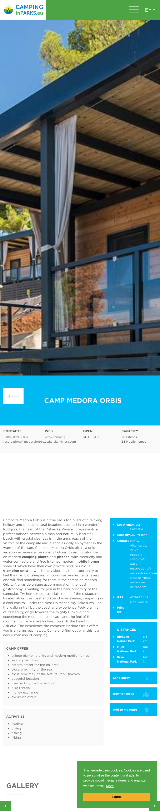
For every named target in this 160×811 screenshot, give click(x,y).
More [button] (110, 786)
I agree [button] (116, 796)
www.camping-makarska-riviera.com (141, 582)
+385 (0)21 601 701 (16, 437)
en (148, 10)
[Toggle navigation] (133, 10)
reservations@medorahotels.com (27, 441)
